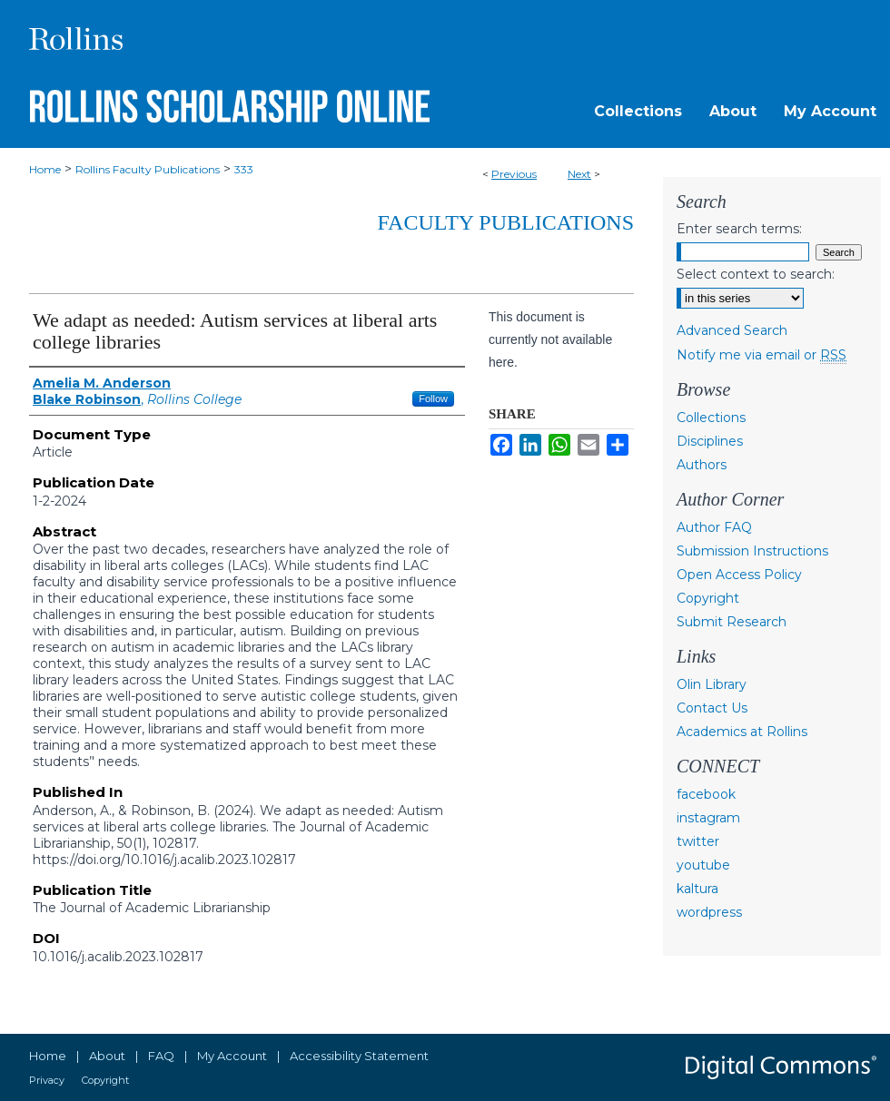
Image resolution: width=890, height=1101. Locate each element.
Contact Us (712, 708)
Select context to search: (756, 274)
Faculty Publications (506, 222)
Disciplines (710, 441)
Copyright (708, 598)
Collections (711, 417)
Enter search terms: (739, 229)
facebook (706, 794)
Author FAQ (714, 527)
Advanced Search (732, 330)
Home (45, 169)
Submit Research (731, 622)
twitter (698, 841)
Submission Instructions (752, 551)
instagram (708, 818)
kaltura (697, 888)
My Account (232, 1055)
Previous (514, 174)
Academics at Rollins (742, 731)
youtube (703, 865)
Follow (433, 398)
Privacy (46, 1080)
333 (243, 169)
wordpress (709, 912)
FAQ (161, 1055)
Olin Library (712, 684)
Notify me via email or (761, 355)
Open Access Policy (739, 574)
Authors (702, 465)
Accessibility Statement (359, 1055)
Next (579, 174)
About (107, 1055)
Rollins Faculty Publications (147, 169)
